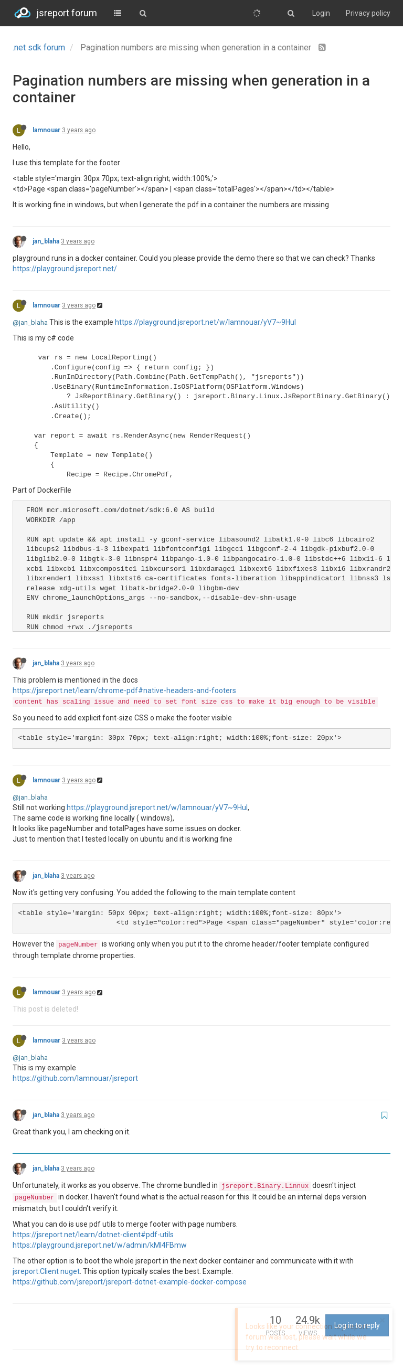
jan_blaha (46, 241)
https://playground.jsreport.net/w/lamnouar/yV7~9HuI (205, 322)
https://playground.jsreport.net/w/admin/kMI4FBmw (100, 1245)
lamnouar (46, 130)
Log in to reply (357, 1325)
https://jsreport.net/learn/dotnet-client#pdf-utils (93, 1234)
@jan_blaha (30, 322)
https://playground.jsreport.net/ (65, 268)
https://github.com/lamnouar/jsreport (75, 1078)
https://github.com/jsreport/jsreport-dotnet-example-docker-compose (130, 1282)
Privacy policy (368, 13)
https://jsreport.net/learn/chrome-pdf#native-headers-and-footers (124, 690)
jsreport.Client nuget (46, 1271)
